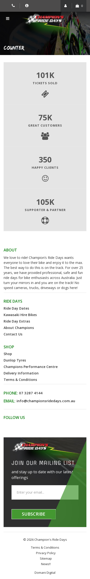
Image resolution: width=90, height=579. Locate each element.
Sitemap (46, 558)
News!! (46, 564)
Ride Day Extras (17, 321)
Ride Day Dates (16, 308)
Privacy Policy (46, 553)
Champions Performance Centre (31, 366)
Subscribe (33, 514)
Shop (8, 353)
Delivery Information (21, 373)
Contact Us (13, 334)
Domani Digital (45, 572)
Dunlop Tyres (15, 360)
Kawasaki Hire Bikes (20, 314)
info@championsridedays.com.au (46, 400)
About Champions (19, 327)
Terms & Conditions (20, 379)
